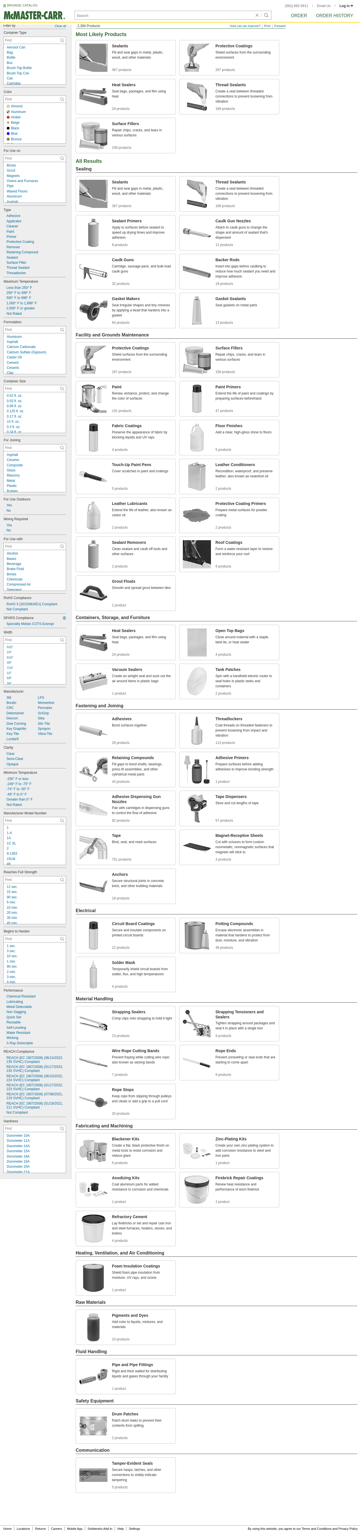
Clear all (60, 26)
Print (267, 26)
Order (299, 15)
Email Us (323, 6)
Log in (346, 6)
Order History (334, 15)
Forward (279, 26)
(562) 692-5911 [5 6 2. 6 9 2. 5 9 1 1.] (296, 6)
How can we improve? (245, 26)
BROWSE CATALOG (22, 5)
